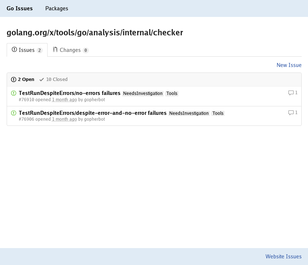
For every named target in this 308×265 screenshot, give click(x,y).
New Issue (289, 65)
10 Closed (53, 79)
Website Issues (284, 256)
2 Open (22, 79)
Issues (27, 50)
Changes (70, 50)
